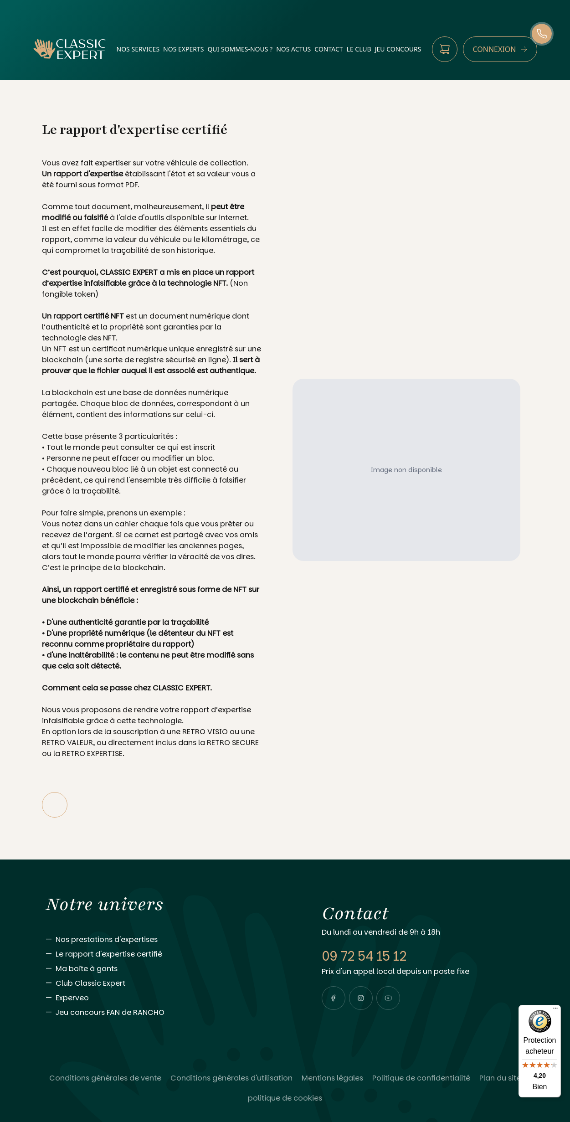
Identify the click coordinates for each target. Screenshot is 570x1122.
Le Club (359, 49)
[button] (333, 998)
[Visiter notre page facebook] (333, 998)
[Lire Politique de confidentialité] (421, 1078)
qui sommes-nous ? (239, 49)
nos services (138, 49)
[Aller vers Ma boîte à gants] (165, 968)
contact (328, 49)
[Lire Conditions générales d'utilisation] (231, 1078)
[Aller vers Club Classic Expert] (165, 983)
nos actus (293, 49)
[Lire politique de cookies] (285, 1098)
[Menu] (555, 1010)
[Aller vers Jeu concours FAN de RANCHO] (165, 1012)
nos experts (183, 49)
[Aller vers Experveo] (165, 998)
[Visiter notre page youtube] (388, 998)
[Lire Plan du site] (500, 1078)
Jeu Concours (398, 49)
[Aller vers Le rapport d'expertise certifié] (165, 954)
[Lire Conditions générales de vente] (105, 1078)
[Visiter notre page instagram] (361, 998)
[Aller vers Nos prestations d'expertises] (165, 939)
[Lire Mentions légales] (332, 1078)
